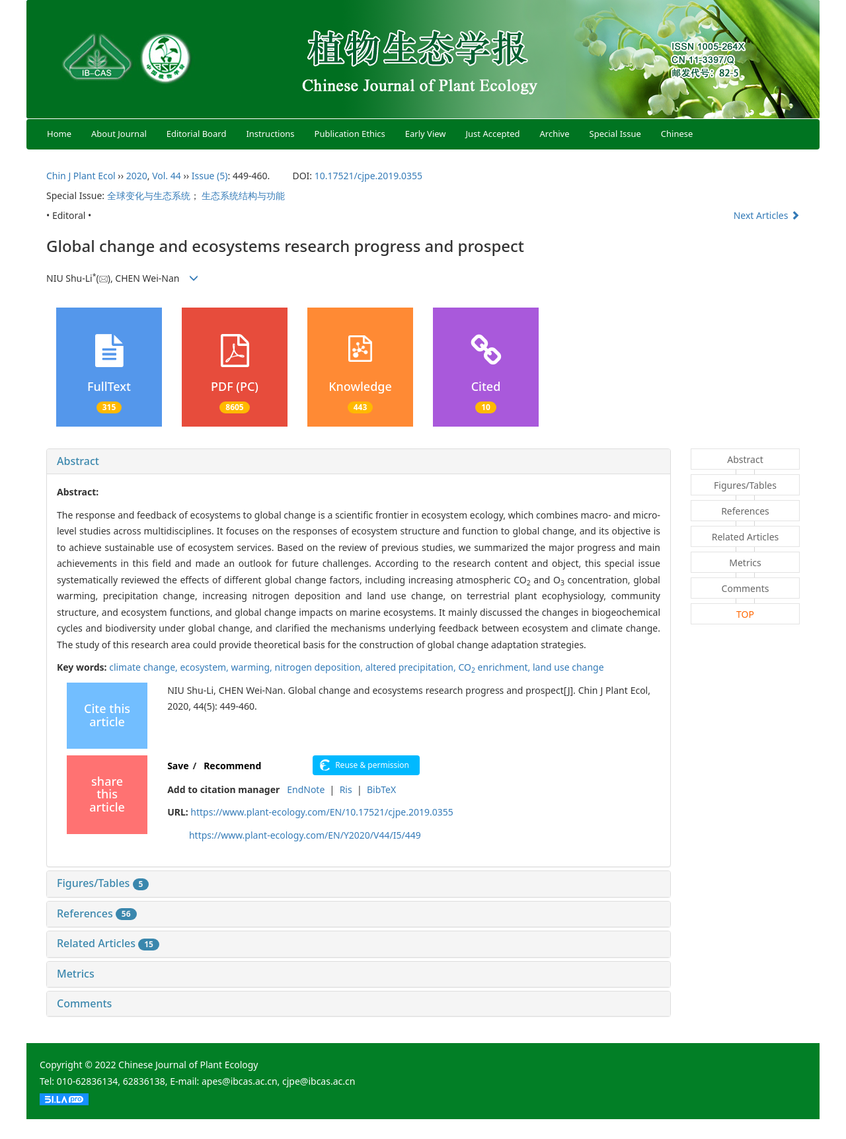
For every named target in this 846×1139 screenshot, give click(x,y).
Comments (84, 1003)
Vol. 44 (166, 175)
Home (59, 134)
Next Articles (767, 215)
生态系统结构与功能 (243, 195)
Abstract (78, 461)
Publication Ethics (350, 134)
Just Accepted (493, 134)
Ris (346, 789)
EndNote (306, 789)
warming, (253, 667)
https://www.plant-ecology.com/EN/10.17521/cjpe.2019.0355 (321, 812)
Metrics (76, 973)
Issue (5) (210, 175)
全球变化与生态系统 (148, 195)
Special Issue (615, 134)
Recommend (232, 765)
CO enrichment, (495, 667)
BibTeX (381, 789)
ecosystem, (205, 667)
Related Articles (108, 943)
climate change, (144, 667)
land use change (568, 667)
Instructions (270, 134)
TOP (745, 614)
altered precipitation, (412, 667)
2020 (136, 175)
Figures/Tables (103, 883)
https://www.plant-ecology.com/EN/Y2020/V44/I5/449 (305, 835)
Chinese (677, 134)
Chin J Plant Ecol (81, 175)
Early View (425, 134)
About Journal (119, 134)
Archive (555, 134)
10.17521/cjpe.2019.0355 (368, 175)
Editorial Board (197, 134)
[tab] (358, 461)
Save (177, 765)
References (97, 913)
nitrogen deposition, (320, 667)
